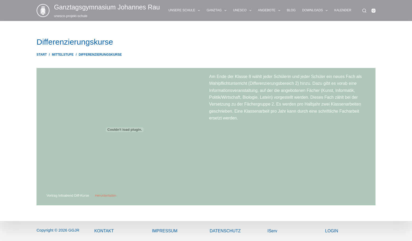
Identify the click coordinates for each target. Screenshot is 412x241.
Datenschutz (225, 231)
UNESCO (243, 10)
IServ (272, 231)
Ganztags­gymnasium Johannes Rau (107, 7)
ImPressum (164, 231)
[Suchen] (364, 11)
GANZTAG (218, 10)
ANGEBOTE (270, 10)
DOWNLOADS (316, 10)
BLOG (291, 10)
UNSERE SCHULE (185, 10)
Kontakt (104, 231)
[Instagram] (373, 11)
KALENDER (342, 10)
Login (331, 231)
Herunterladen (105, 195)
